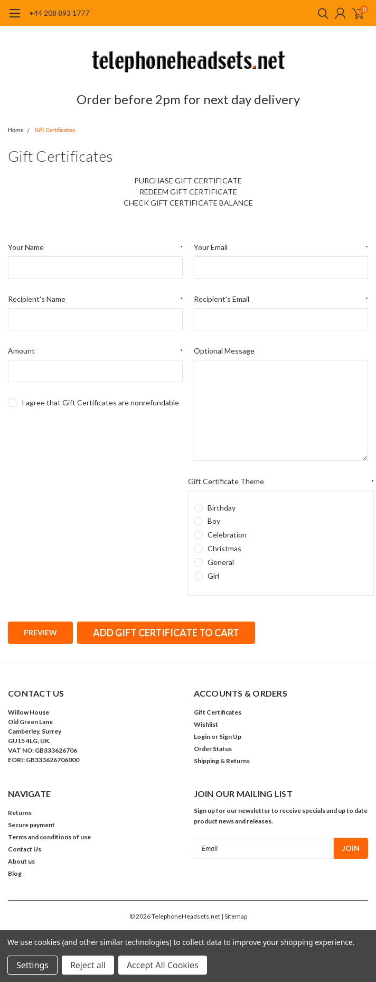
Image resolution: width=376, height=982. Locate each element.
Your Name (95, 247)
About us (21, 861)
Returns (20, 813)
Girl (213, 575)
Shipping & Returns (222, 761)
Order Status (213, 749)
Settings (32, 965)
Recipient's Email (281, 299)
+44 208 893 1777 (59, 12)
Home (16, 130)
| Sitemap (234, 916)
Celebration (227, 534)
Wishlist (206, 724)
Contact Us (24, 849)
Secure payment (31, 825)
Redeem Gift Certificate (188, 191)
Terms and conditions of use (49, 837)
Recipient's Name (95, 299)
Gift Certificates (55, 130)
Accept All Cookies (163, 965)
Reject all (88, 965)
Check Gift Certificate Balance (188, 202)
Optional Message (224, 350)
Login (202, 736)
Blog (15, 873)
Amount (95, 351)
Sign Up (230, 736)
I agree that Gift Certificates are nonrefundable (100, 402)
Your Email (281, 247)
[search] (320, 13)
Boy (214, 520)
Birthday (222, 507)
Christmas (224, 548)
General (221, 562)
